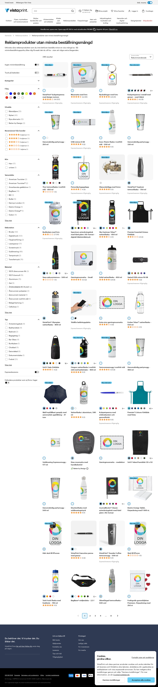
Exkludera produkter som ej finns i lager (21, 380)
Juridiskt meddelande (52, 675)
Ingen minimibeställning (15, 65)
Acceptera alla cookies (141, 680)
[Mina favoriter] (119, 11)
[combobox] (53, 11)
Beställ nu (113, 29)
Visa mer (8, 220)
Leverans (56, 650)
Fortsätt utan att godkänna (143, 657)
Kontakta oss (57, 647)
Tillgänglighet (58, 657)
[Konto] (134, 10)
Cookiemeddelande (121, 675)
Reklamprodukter (21, 35)
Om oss (81, 640)
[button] (78, 615)
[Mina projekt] (104, 11)
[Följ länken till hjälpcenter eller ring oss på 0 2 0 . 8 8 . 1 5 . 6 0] (87, 11)
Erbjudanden (147, 21)
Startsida (8, 35)
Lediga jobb (82, 643)
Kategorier (9, 81)
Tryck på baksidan (12, 73)
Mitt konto (56, 640)
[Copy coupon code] (94, 29)
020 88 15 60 (9, 675)
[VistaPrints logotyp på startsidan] (16, 11)
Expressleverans (11, 372)
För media (82, 650)
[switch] (144, 2)
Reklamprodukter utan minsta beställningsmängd (50, 35)
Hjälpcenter (57, 643)
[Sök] (74, 11)
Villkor (42, 675)
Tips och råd (57, 653)
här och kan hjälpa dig (24, 646)
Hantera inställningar (111, 680)
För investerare (83, 647)
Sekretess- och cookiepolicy (30, 675)
